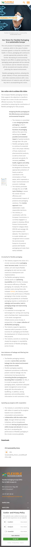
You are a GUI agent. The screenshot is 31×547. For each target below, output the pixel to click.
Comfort (10, 522)
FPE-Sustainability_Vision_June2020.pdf (16, 454)
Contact (9, 542)
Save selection (15, 535)
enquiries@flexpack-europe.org (12, 496)
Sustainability (23, 33)
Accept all (15, 539)
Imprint (22, 542)
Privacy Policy (15, 542)
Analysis (10, 527)
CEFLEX (12, 291)
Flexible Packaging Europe (11, 33)
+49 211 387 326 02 (7, 494)
